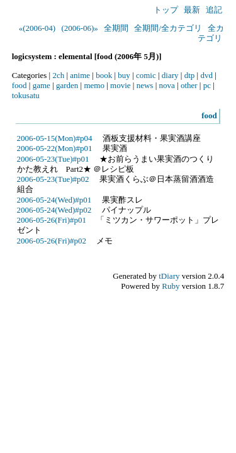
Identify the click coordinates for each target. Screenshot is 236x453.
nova (167, 85)
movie (120, 85)
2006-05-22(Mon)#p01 (55, 148)
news (145, 85)
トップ (166, 9)
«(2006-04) (37, 28)
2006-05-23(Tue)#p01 (53, 159)
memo (94, 85)
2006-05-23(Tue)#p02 (53, 179)
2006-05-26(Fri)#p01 (52, 220)
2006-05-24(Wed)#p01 (54, 199)
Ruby (170, 286)
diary (170, 75)
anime (80, 75)
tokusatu (26, 95)
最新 (192, 9)
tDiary (169, 276)
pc (207, 85)
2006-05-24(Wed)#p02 (54, 210)
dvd (206, 75)
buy (124, 75)
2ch (58, 75)
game (41, 85)
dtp (189, 75)
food (19, 85)
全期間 (116, 28)
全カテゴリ (211, 33)
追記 (214, 9)
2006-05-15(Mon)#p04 (55, 138)
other (189, 85)
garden (67, 85)
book (104, 75)
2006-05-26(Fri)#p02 (52, 240)
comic (146, 75)
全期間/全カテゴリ (168, 28)
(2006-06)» (79, 28)
